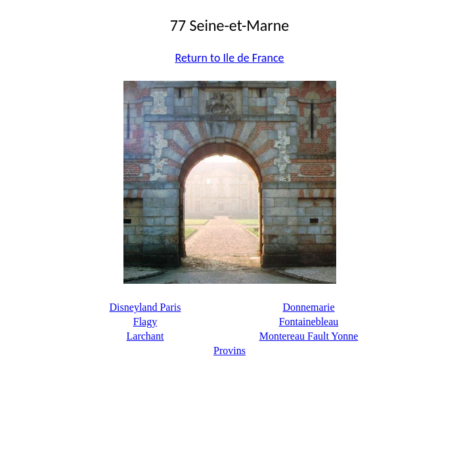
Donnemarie (308, 307)
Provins (229, 350)
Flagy (145, 321)
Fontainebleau (309, 321)
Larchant (145, 336)
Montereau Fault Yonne (309, 336)
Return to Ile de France (229, 58)
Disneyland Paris (145, 307)
